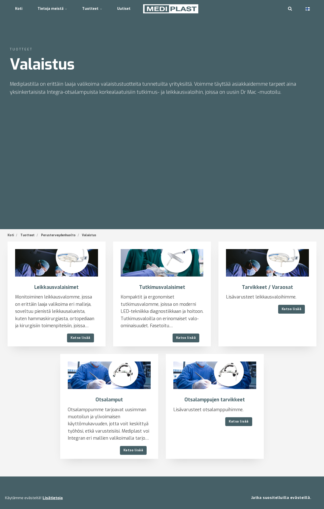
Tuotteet (92, 8)
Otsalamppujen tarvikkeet (214, 400)
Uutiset (124, 8)
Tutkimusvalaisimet (162, 287)
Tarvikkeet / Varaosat (267, 287)
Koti (18, 8)
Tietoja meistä (52, 8)
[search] (290, 9)
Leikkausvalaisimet (56, 287)
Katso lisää (80, 338)
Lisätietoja (53, 497)
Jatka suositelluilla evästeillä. (281, 497)
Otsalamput (109, 400)
